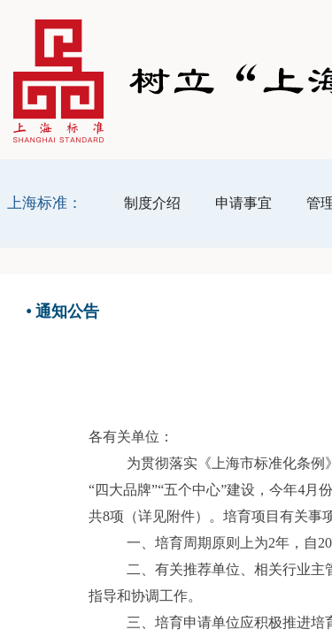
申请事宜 (243, 203)
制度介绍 (152, 203)
